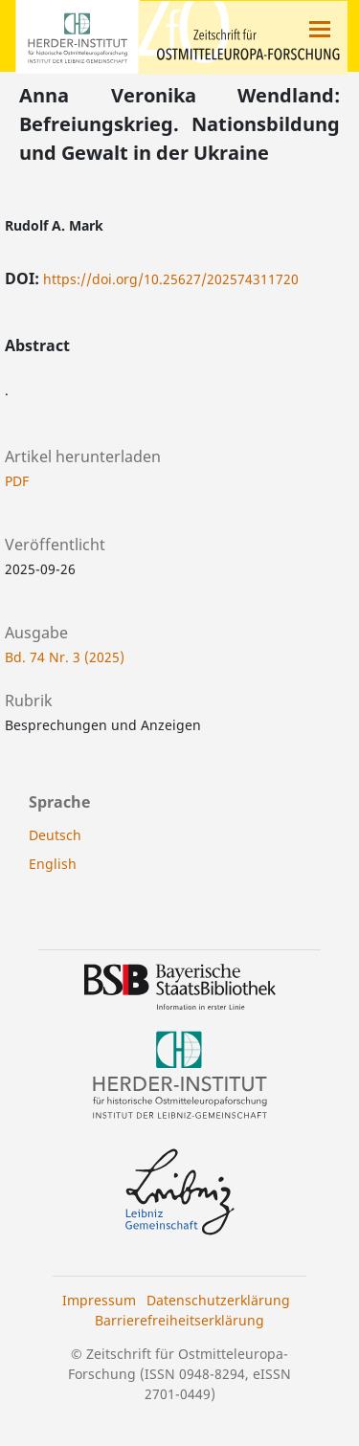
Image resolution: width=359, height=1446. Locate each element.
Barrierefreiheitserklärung (179, 1320)
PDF (17, 481)
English (53, 864)
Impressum (99, 1300)
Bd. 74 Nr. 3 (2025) (64, 657)
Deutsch (55, 835)
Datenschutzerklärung (218, 1300)
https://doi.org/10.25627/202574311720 (171, 279)
